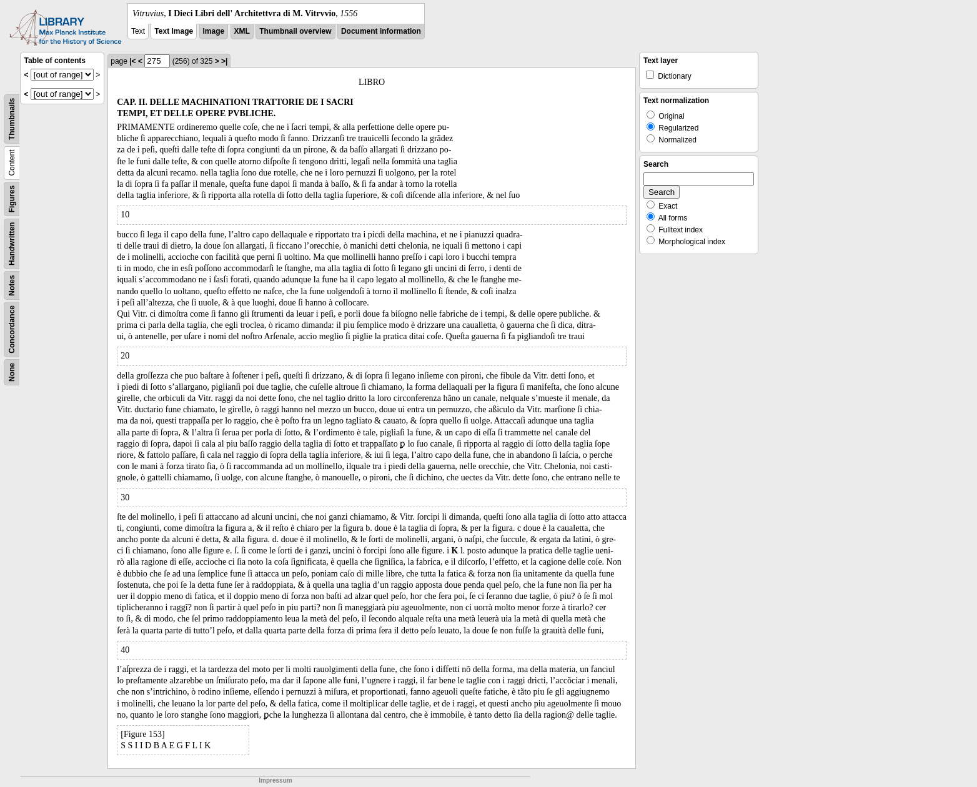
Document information (381, 31)
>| (224, 61)
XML (242, 31)
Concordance (11, 329)
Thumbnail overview (295, 31)
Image (214, 31)
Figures (11, 199)
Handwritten (11, 243)
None (11, 372)
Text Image (173, 31)
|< (132, 61)
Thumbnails (11, 119)
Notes (11, 285)
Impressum (275, 780)
